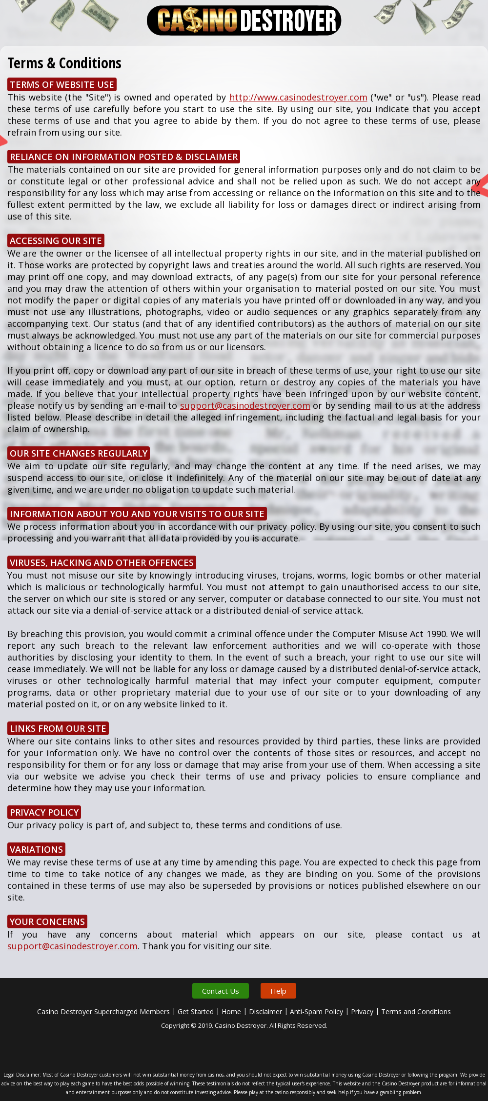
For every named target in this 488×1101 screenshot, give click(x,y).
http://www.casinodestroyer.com (298, 97)
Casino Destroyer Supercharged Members (103, 1011)
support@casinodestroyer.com (245, 405)
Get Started (196, 1011)
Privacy (362, 1011)
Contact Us (220, 991)
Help (278, 991)
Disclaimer (265, 1011)
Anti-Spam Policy (316, 1011)
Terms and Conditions (416, 1011)
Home (231, 1011)
